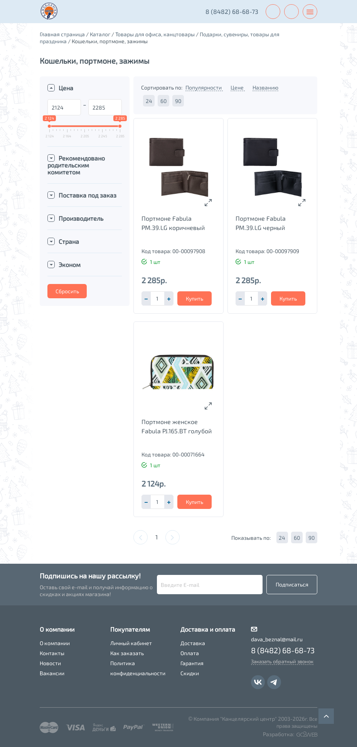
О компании (55, 643)
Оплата (189, 653)
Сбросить (67, 291)
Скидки (189, 673)
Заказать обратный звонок (282, 661)
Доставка (192, 643)
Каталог (100, 34)
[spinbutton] (157, 298)
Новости (50, 663)
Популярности (204, 87)
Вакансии (52, 673)
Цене (238, 87)
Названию (265, 87)
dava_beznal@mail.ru (277, 639)
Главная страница (62, 34)
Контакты (52, 653)
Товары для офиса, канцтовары (155, 34)
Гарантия (192, 663)
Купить (194, 298)
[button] (168, 298)
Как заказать (127, 653)
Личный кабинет (131, 643)
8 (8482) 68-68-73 (231, 11)
